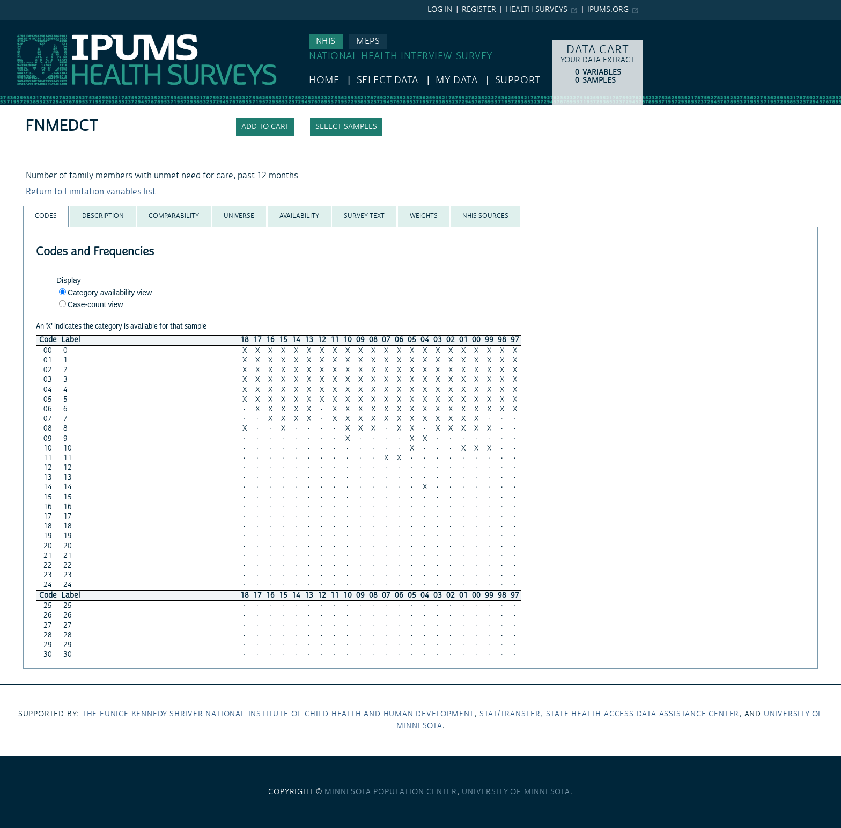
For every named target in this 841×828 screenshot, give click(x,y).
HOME (324, 80)
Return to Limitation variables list (91, 191)
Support (518, 80)
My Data (456, 80)
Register (479, 9)
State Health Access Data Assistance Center (643, 714)
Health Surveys (536, 9)
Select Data (387, 80)
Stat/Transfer (510, 714)
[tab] (46, 216)
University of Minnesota (516, 792)
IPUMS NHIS (23, 25)
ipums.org (608, 9)
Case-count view (95, 304)
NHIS (326, 41)
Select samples (346, 127)
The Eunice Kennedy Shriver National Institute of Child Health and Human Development (278, 714)
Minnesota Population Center (390, 792)
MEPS (368, 41)
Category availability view (110, 292)
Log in (439, 9)
